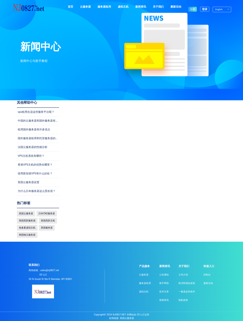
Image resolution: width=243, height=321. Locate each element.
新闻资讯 (140, 6)
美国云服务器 (26, 213)
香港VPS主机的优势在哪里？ (35, 164)
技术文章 (164, 291)
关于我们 (158, 6)
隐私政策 (183, 300)
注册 (192, 6)
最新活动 (175, 6)
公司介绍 (183, 274)
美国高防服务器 (27, 220)
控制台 (207, 274)
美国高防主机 (48, 220)
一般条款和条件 (187, 291)
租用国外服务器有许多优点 (34, 129)
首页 (70, 6)
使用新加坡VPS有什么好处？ (35, 173)
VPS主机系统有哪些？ (31, 155)
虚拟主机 (123, 6)
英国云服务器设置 (28, 182)
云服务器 (85, 6)
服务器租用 (104, 6)
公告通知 (164, 274)
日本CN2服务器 (46, 213)
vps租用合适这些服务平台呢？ (36, 111)
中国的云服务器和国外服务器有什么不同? (43, 120)
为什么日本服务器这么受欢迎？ (37, 191)
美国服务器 (47, 227)
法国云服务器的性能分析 (32, 147)
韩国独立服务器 (27, 234)
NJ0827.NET (119, 314)
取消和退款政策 (187, 283)
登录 (204, 6)
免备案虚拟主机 (27, 227)
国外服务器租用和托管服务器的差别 (39, 138)
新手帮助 (164, 283)
